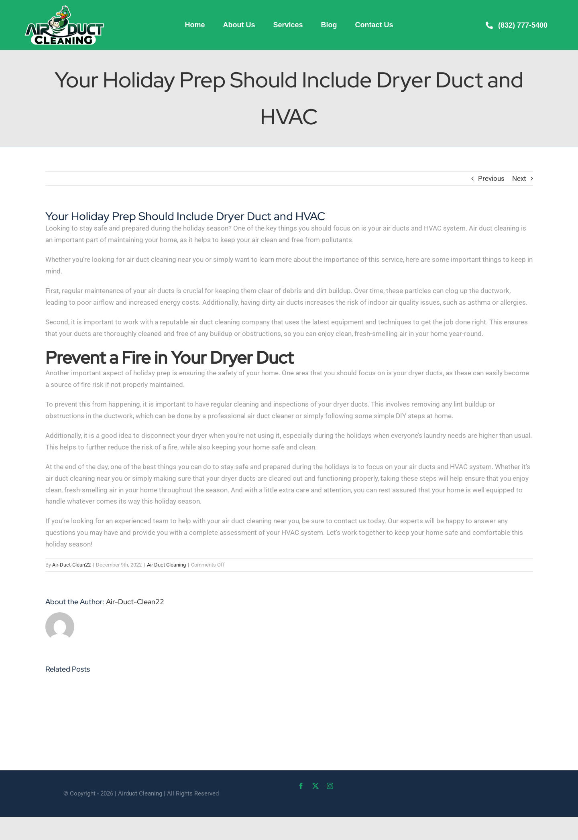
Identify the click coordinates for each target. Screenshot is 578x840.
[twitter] (315, 786)
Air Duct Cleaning (166, 565)
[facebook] (301, 786)
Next (519, 178)
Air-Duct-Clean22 (71, 565)
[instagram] (330, 786)
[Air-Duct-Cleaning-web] (64, 7)
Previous (491, 178)
